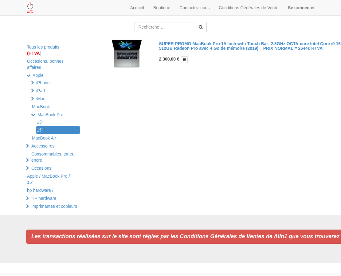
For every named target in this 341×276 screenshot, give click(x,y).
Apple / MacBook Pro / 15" (48, 179)
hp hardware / (40, 190)
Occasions (41, 168)
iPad (40, 90)
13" (40, 122)
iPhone (43, 82)
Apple (38, 75)
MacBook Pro (50, 114)
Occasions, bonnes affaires (45, 64)
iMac (40, 98)
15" (40, 130)
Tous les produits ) (43, 50)
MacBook (41, 106)
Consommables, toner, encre (52, 157)
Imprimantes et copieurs (54, 206)
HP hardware (43, 198)
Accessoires (42, 146)
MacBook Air (44, 138)
